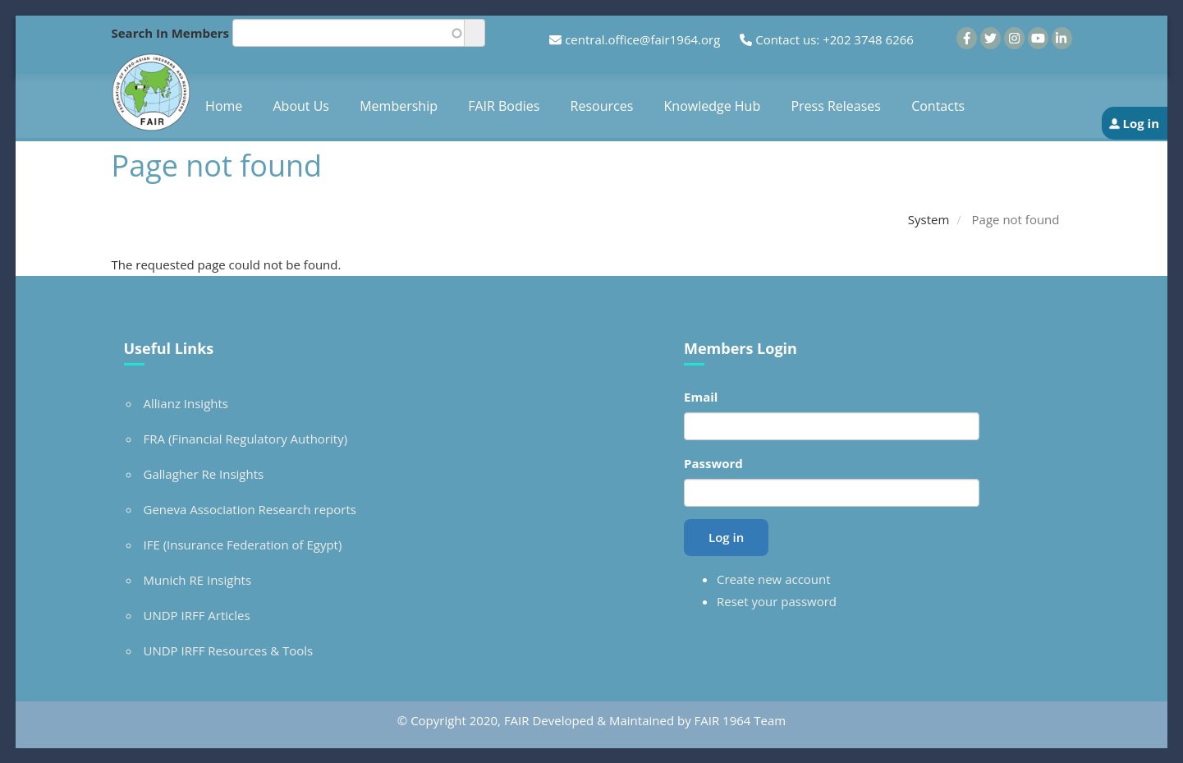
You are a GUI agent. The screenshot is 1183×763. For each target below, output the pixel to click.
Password (713, 463)
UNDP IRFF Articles (197, 615)
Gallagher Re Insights (204, 474)
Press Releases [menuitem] (836, 106)
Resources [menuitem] (602, 106)
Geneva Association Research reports (250, 509)
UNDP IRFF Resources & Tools (229, 650)
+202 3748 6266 (868, 39)
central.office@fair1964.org (642, 39)
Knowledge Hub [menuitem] (712, 106)
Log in (1140, 123)
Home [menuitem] (223, 106)
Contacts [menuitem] (938, 106)
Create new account (774, 579)
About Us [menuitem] (301, 106)
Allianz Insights (186, 403)
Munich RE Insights (198, 580)
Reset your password (777, 601)
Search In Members (171, 33)
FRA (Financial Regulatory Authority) (246, 438)
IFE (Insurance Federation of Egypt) (243, 544)
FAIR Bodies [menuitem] (503, 106)
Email (701, 396)
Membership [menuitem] (399, 106)
